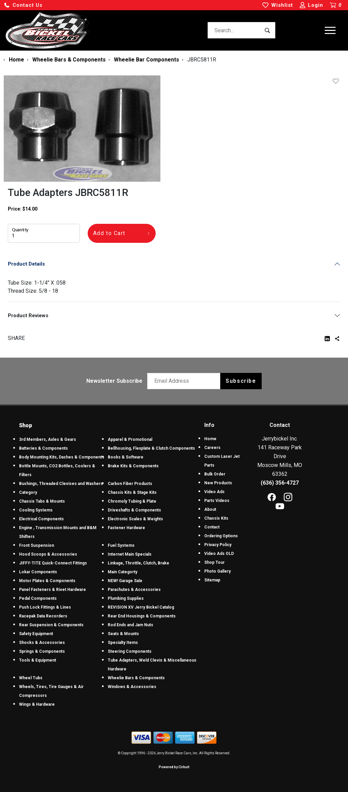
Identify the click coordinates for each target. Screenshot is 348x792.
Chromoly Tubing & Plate (132, 501)
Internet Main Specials (130, 554)
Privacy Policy (217, 544)
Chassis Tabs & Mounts (42, 501)
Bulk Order (214, 474)
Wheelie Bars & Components (136, 678)
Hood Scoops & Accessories (48, 554)
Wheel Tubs (30, 678)
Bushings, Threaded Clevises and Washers (61, 483)
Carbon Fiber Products (130, 483)
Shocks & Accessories (42, 642)
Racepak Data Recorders (43, 616)
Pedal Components (38, 598)
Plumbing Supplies (126, 598)
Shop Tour (214, 562)
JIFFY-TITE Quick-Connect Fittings (53, 563)
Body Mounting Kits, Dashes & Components (61, 457)
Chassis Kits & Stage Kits (132, 492)
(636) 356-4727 (280, 483)
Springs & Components (42, 651)
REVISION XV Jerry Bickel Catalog (141, 607)
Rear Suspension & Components (51, 625)
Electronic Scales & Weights (135, 519)
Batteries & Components (43, 448)
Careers (212, 447)
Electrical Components (41, 519)
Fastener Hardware (126, 527)
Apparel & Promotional (130, 439)
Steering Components (130, 651)
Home (210, 438)
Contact (212, 527)
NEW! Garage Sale (125, 580)
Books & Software (125, 457)
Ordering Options (221, 536)
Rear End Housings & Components (142, 616)
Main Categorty (122, 572)
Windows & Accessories (132, 686)
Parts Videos (216, 500)
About (210, 509)
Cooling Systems (36, 510)
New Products (218, 483)
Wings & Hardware (37, 704)
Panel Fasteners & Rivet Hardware (52, 589)
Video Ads (214, 491)
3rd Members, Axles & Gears (47, 439)
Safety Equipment (36, 633)
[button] (23, 5)
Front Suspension (36, 545)
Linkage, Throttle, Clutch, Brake (138, 563)
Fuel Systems (121, 545)
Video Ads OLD (219, 553)
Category (28, 492)
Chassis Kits (216, 518)
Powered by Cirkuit (174, 767)
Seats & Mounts (123, 633)
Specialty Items (123, 642)
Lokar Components (38, 572)
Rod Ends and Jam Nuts (130, 625)
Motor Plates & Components (47, 580)
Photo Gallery (217, 571)
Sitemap (212, 580)
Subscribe (241, 381)
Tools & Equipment (37, 660)
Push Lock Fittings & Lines (45, 607)
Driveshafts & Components (134, 510)
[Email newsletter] (185, 381)
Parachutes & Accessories (134, 589)
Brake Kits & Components (133, 466)
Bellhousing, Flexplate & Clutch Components (151, 448)
